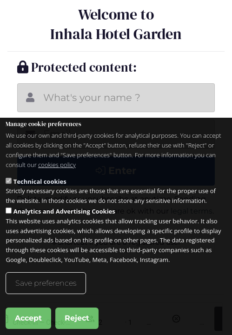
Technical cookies (39, 181)
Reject (77, 318)
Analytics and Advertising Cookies (64, 211)
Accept (28, 318)
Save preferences (45, 283)
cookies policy (57, 165)
